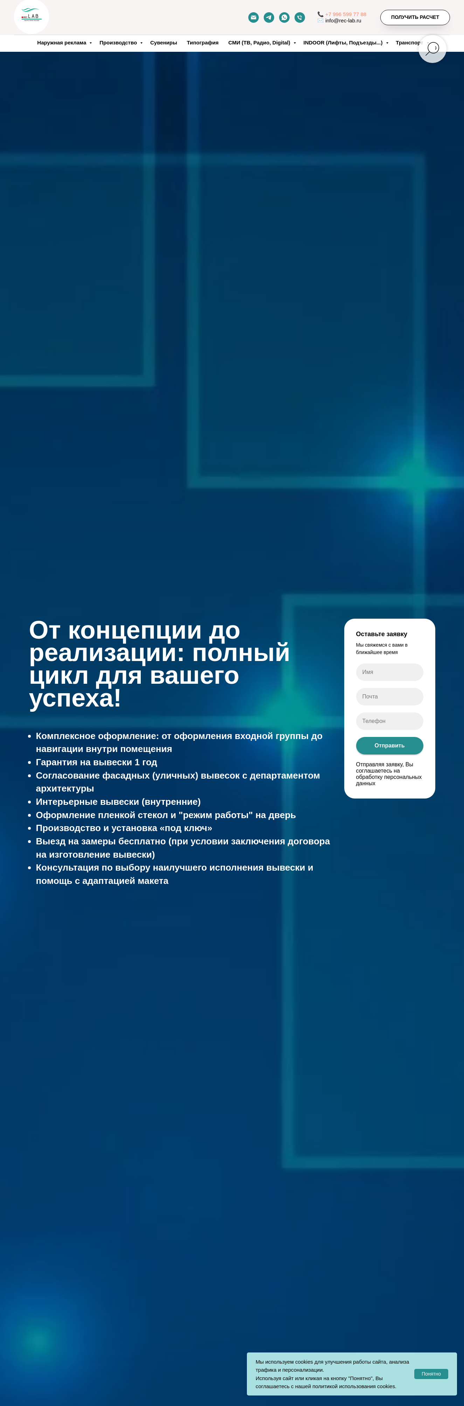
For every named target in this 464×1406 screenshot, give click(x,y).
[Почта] (253, 17)
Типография (203, 42)
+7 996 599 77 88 (345, 14)
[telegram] (269, 17)
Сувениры (163, 42)
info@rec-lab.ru (343, 20)
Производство (118, 42)
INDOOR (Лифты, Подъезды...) (344, 42)
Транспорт (410, 42)
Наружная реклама (62, 42)
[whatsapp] (284, 17)
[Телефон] (300, 17)
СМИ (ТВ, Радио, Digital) (260, 42)
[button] (415, 18)
